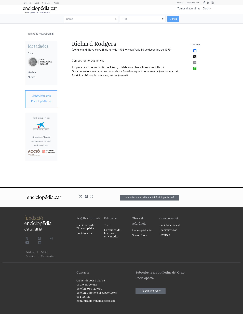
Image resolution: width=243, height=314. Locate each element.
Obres (206, 8)
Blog (37, 3)
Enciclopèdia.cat (169, 225)
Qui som (27, 3)
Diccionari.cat (193, 3)
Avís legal (30, 252)
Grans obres (139, 235)
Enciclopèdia (84, 233)
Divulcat (179, 3)
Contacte (46, 3)
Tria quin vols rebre (150, 290)
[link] (41, 98)
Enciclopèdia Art (142, 230)
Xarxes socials (47, 256)
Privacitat (30, 256)
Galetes (44, 252)
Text (107, 225)
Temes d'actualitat (189, 8)
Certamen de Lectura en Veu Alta (112, 233)
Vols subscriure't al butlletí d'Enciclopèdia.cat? (149, 197)
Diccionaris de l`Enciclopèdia (85, 226)
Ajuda (56, 3)
